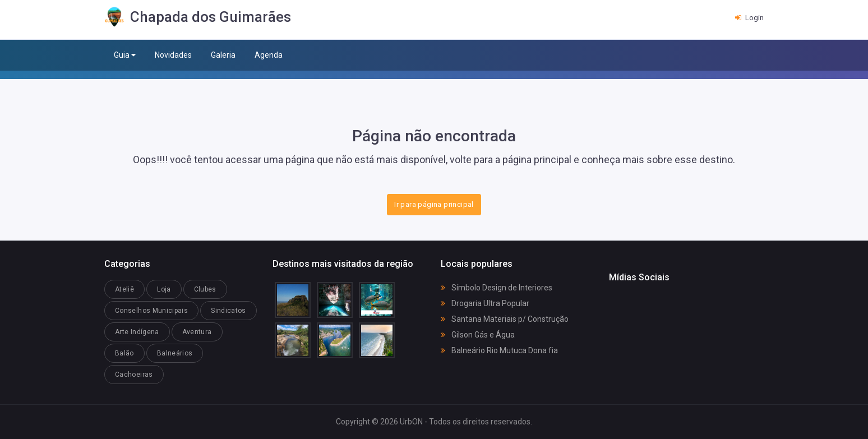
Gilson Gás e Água (478, 334)
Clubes (205, 289)
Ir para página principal (433, 204)
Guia (125, 55)
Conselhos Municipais (151, 311)
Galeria (223, 54)
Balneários (175, 353)
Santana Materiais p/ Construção (505, 319)
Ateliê (124, 289)
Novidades (173, 54)
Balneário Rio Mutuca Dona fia (499, 350)
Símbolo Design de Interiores (496, 287)
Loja (163, 289)
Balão (124, 353)
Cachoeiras (134, 374)
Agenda (269, 54)
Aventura (197, 332)
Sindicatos (228, 311)
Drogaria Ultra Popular (485, 303)
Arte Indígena (137, 332)
